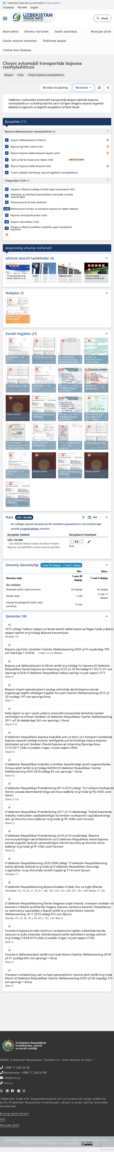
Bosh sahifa (10, 31)
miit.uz (8, 1083)
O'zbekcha (8, 7)
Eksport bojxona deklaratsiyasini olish (31, 166)
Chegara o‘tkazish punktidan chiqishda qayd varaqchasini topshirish (41, 228)
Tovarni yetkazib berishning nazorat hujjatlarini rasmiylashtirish (44, 172)
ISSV (3, 1119)
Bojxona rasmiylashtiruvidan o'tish (29, 215)
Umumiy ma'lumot (36, 31)
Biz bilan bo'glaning (55, 87)
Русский (22, 7)
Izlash (102, 18)
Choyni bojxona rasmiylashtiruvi (46, 75)
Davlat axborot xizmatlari (20, 41)
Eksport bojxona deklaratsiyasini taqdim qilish (35, 153)
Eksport (9, 75)
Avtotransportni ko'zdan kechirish (28, 202)
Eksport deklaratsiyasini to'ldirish (28, 140)
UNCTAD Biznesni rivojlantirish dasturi (26, 1139)
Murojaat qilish (101, 31)
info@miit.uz (11, 1078)
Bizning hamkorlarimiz (14, 1113)
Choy (21, 75)
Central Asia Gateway (17, 50)
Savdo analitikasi (65, 31)
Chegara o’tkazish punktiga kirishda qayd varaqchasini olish (43, 189)
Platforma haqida (54, 41)
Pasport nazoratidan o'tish (25, 221)
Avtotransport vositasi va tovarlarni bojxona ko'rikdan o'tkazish (44, 208)
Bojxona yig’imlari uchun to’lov (27, 146)
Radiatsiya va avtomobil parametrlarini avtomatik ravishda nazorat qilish (42, 195)
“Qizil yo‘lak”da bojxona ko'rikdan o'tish (32, 159)
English (34, 7)
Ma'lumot (83, 87)
